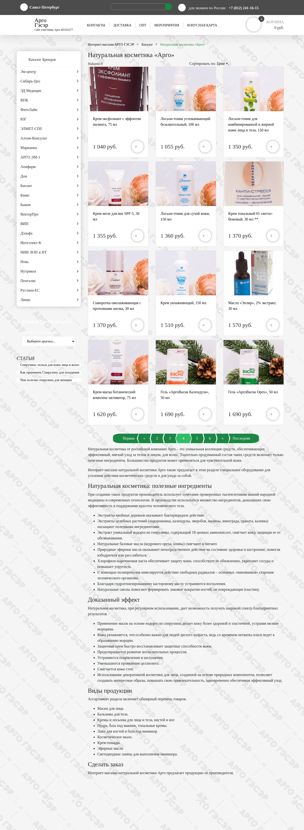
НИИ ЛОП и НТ (49, 252)
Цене (222, 64)
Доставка (122, 25)
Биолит (49, 186)
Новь (49, 262)
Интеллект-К (49, 243)
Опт (142, 25)
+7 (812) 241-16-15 (244, 8)
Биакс (49, 195)
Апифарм (49, 167)
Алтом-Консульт (49, 138)
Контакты (96, 25)
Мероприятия (166, 25)
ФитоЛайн (49, 110)
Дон (49, 176)
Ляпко (49, 300)
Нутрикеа (49, 271)
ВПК (49, 100)
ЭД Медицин (49, 91)
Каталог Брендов (36, 60)
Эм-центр (49, 72)
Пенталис (49, 281)
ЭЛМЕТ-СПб (49, 129)
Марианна (49, 148)
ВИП (49, 224)
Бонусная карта (202, 25)
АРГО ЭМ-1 (49, 157)
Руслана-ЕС (49, 290)
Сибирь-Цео (49, 81)
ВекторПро (49, 214)
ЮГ (49, 119)
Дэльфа (49, 233)
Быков (49, 205)
